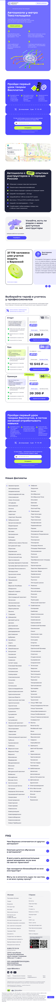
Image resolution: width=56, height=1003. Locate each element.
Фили (32, 731)
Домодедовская (14, 631)
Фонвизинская (36, 734)
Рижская (34, 594)
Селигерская (35, 617)
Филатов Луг (35, 725)
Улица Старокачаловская (40, 717)
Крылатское (12, 705)
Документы (10, 933)
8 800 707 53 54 (11, 154)
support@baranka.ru (13, 968)
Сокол (33, 631)
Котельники (12, 685)
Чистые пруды (35, 762)
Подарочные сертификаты (14, 936)
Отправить (28, 127)
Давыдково (12, 617)
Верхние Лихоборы (15, 585)
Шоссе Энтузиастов (37, 777)
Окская (33, 491)
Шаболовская (35, 768)
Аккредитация (32, 914)
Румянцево (35, 600)
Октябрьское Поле (37, 497)
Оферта (8, 975)
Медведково (12, 760)
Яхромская (34, 800)
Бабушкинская (14, 520)
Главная (9, 8)
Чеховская (34, 760)
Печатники (34, 537)
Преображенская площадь (40, 560)
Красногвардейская (15, 688)
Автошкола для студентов (11, 915)
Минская (11, 765)
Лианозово (12, 734)
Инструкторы (11, 906)
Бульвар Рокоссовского (17, 568)
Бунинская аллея (15, 574)
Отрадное (34, 505)
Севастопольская (37, 614)
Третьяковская (36, 685)
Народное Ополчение (16, 791)
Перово (33, 528)
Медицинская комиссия (13, 944)
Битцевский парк (14, 545)
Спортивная (35, 645)
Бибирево (12, 540)
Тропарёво (34, 688)
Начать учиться (15, 26)
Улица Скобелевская (38, 714)
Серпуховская (36, 622)
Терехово (34, 680)
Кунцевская (12, 714)
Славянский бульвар (38, 625)
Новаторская (13, 803)
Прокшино (34, 562)
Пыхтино (34, 580)
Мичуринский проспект (16, 771)
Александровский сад (16, 494)
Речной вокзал (36, 591)
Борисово (12, 548)
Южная (32, 794)
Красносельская (14, 694)
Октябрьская (35, 494)
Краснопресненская (15, 691)
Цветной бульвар (36, 748)
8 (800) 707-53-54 (13, 948)
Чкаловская (34, 765)
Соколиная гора (36, 634)
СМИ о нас (32, 920)
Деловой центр (13, 620)
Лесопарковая (13, 728)
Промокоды (32, 930)
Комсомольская (14, 677)
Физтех (33, 722)
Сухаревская (35, 660)
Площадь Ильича (37, 545)
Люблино (11, 745)
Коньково (11, 680)
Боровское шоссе (15, 554)
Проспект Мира (36, 571)
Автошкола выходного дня (14, 920)
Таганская (34, 665)
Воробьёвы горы (14, 605)
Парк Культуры (36, 514)
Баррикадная (13, 525)
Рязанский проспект (38, 602)
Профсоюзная (36, 574)
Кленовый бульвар (15, 665)
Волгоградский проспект (17, 597)
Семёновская (35, 620)
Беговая (11, 531)
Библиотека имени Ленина (18, 543)
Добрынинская (13, 628)
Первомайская (36, 525)
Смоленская (35, 628)
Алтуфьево (12, 503)
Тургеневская (35, 697)
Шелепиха (33, 771)
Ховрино (34, 740)
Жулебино (12, 640)
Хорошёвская (35, 742)
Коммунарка (12, 674)
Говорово (11, 614)
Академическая (14, 491)
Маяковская (12, 757)
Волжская (12, 600)
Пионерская (35, 540)
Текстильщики (36, 674)
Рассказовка (35, 588)
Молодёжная (12, 777)
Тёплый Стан (35, 677)
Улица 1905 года (36, 702)
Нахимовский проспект (16, 794)
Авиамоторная (14, 485)
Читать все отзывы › (12, 282)
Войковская (12, 594)
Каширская (12, 657)
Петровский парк (37, 531)
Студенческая (36, 657)
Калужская (12, 651)
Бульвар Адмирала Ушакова (18, 563)
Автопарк (9, 909)
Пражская (34, 557)
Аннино (11, 508)
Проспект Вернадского (39, 568)
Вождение (10, 904)
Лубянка (11, 740)
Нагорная (11, 788)
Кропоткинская (13, 703)
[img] (44, 360)
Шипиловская (35, 774)
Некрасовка (12, 797)
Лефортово (12, 731)
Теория (9, 901)
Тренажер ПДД (11, 931)
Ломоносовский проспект (17, 737)
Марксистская (13, 748)
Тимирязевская (36, 682)
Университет (35, 720)
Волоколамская (14, 603)
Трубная (34, 691)
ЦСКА (32, 751)
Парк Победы (35, 517)
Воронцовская (14, 608)
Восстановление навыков (14, 928)
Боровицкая (12, 551)
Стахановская (36, 651)
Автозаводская (14, 488)
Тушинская (34, 700)
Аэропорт (12, 514)
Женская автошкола (12, 912)
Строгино (34, 654)
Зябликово (12, 645)
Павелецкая (35, 511)
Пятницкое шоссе (37, 582)
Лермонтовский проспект (17, 725)
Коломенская (13, 671)
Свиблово (34, 611)
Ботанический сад (15, 557)
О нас (30, 898)
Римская (34, 597)
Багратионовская (15, 523)
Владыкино (12, 588)
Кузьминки (12, 711)
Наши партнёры (33, 903)
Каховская (12, 654)
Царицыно (34, 745)
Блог (30, 917)
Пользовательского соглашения (28, 131)
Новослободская (14, 817)
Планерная (35, 542)
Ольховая (34, 500)
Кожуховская (13, 668)
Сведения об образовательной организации (16, 978)
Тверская (34, 668)
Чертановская (35, 757)
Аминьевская (13, 505)
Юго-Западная (35, 791)
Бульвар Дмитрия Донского (18, 565)
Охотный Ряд (35, 508)
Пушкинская (35, 577)
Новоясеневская (14, 820)
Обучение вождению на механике (16, 923)
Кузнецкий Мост (14, 708)
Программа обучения (13, 898)
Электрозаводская (37, 785)
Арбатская (12, 511)
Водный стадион (14, 591)
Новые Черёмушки (14, 823)
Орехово (34, 502)
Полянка (34, 554)
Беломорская (13, 534)
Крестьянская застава (16, 700)
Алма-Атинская (14, 500)
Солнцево (34, 640)
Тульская (34, 694)
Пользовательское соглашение (19, 975)
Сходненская (35, 662)
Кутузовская (12, 720)
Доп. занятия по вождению (14, 925)
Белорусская (13, 571)
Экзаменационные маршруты (15, 939)
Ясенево (33, 797)
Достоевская (13, 634)
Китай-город (12, 663)
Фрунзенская (35, 737)
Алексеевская (14, 497)
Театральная (35, 671)
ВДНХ (10, 583)
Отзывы (31, 906)
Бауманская (12, 528)
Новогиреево (13, 805)
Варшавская (13, 580)
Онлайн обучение (11, 917)
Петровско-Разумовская (39, 534)
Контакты (31, 901)
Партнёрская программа (35, 928)
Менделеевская (14, 763)
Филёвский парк (36, 728)
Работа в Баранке (33, 933)
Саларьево (35, 608)
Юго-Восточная (35, 788)
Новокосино (12, 808)
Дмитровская (13, 625)
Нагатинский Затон (15, 785)
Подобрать (16, 237)
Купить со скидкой (39, 369)
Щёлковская (34, 780)
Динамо (11, 623)
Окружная (34, 488)
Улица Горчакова (37, 708)
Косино (11, 683)
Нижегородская (14, 800)
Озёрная (34, 485)
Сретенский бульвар (38, 648)
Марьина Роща (13, 751)
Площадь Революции (38, 548)
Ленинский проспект (15, 723)
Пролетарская (36, 565)
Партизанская (36, 520)
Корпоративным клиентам (14, 942)
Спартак (34, 642)
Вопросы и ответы (34, 912)
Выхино (11, 611)
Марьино (11, 754)
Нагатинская (12, 783)
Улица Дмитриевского (38, 711)
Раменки (34, 585)
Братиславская (14, 560)
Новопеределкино (14, 814)
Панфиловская (36, 522)
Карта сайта (44, 976)
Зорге (10, 643)
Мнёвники (11, 774)
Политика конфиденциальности (32, 976)
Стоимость (32, 909)
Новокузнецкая (13, 811)
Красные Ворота (14, 697)
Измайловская (13, 648)
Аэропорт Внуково (15, 517)
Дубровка (11, 637)
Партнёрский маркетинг (35, 925)
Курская (11, 717)
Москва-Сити (13, 780)
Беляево (11, 537)
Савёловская (35, 605)
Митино (11, 768)
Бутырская (12, 577)
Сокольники (35, 637)
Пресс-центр (32, 922)
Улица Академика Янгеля (39, 705)
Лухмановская (13, 743)
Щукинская (34, 782)
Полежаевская (36, 551)
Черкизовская (35, 754)
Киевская (11, 660)
